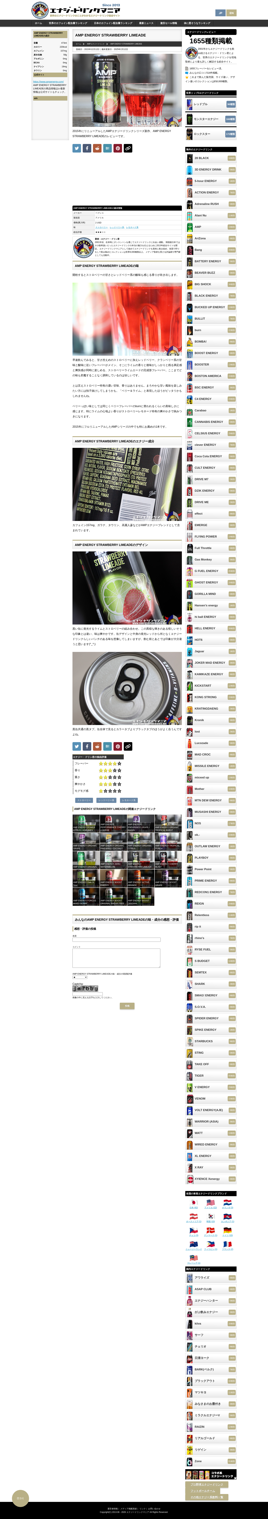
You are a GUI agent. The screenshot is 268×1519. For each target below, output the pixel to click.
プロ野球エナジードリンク (206, 1484)
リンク (142, 1509)
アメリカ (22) (210, 1206)
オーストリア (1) (194, 1220)
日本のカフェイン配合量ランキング (113, 23)
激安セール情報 (168, 23)
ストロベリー (101, 227)
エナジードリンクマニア (137, 1512)
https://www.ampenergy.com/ (48, 81)
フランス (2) (227, 1248)
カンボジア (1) (227, 1220)
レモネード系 (132, 227)
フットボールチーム (202, 1490)
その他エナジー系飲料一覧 (206, 1497)
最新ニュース (146, 23)
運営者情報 (113, 1509)
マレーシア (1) (193, 1261)
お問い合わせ (154, 1509)
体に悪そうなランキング (197, 23)
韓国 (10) (210, 1220)
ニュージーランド (194, 1248)
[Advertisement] (127, 180)
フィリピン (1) (210, 1248)
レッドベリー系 (117, 227)
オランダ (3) (227, 1206)
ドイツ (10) (227, 1234)
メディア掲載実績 (128, 1509)
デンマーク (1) (210, 1234)
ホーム (38, 23)
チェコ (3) (193, 1234)
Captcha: (77, 987)
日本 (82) (194, 1206)
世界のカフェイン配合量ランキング (68, 23)
